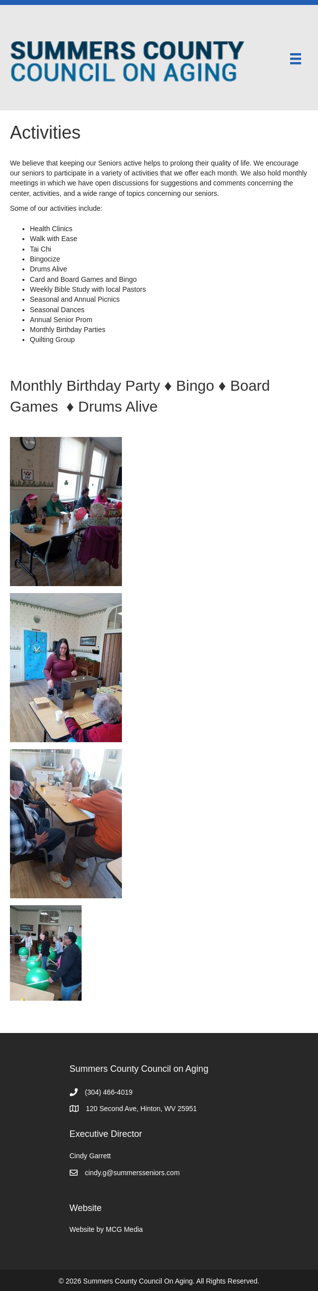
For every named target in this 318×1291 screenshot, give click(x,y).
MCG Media (124, 1229)
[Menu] (295, 58)
